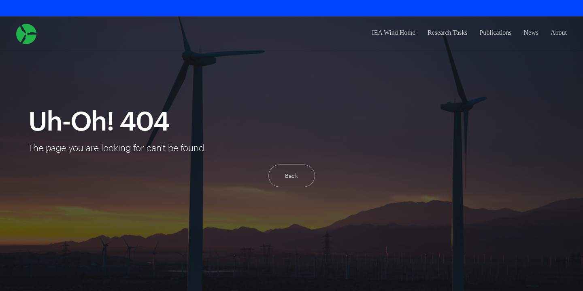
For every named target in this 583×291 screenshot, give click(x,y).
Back (291, 175)
